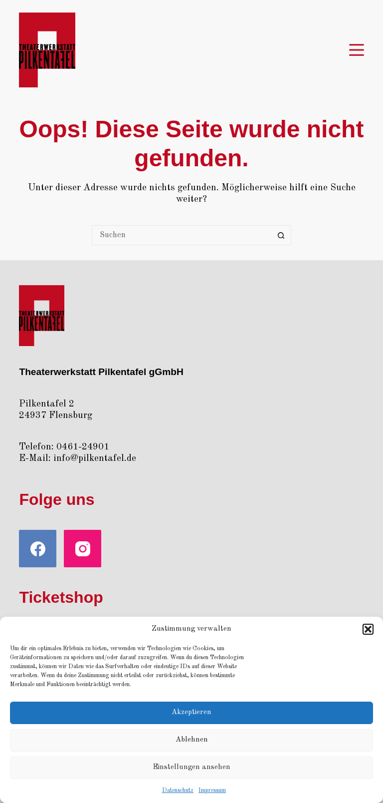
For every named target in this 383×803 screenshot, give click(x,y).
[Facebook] (37, 548)
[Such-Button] (281, 235)
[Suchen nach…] (181, 235)
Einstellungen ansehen (191, 767)
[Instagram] (82, 548)
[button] (368, 629)
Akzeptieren (191, 712)
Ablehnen (192, 740)
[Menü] (356, 49)
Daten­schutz (177, 791)
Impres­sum (212, 791)
